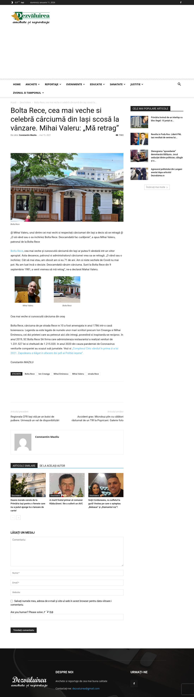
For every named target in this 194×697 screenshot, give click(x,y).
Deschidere (16, 487)
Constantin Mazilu (28, 126)
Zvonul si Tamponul (28, 92)
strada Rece (93, 365)
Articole (172, 693)
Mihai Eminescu (61, 365)
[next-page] (18, 509)
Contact (161, 693)
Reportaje (53, 84)
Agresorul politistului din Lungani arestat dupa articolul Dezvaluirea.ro (166, 164)
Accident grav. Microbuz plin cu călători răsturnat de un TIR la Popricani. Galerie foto (97, 410)
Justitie (137, 84)
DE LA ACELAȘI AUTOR (52, 457)
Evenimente (75, 84)
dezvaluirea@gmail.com (86, 680)
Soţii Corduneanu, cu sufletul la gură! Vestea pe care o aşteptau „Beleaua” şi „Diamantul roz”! (104, 495)
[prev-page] (13, 509)
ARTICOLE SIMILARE (24, 457)
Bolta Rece (17, 242)
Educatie (97, 84)
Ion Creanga (44, 365)
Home (17, 84)
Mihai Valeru (78, 365)
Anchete (33, 84)
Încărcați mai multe (157, 178)
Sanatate (117, 84)
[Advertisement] (97, 53)
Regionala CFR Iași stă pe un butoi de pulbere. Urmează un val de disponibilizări (35, 410)
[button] (179, 84)
